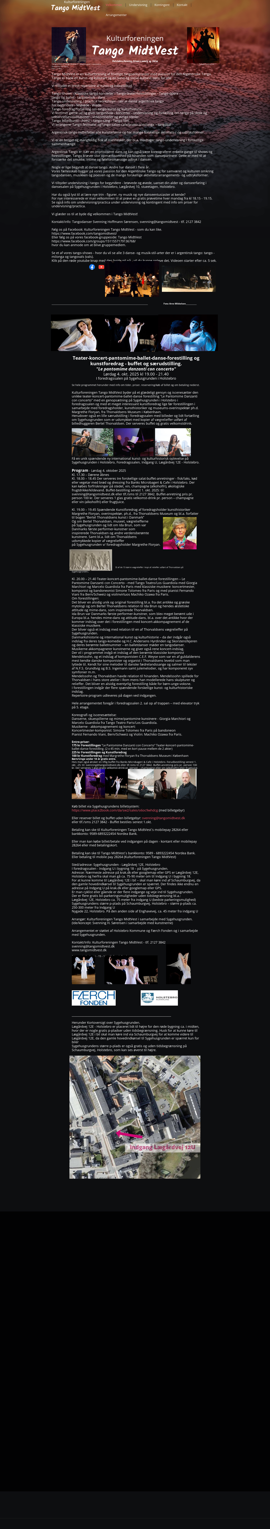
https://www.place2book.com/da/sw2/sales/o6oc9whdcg (115, 810)
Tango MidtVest (75, 8)
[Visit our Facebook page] (92, 267)
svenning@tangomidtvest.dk (163, 818)
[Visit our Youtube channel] (101, 267)
